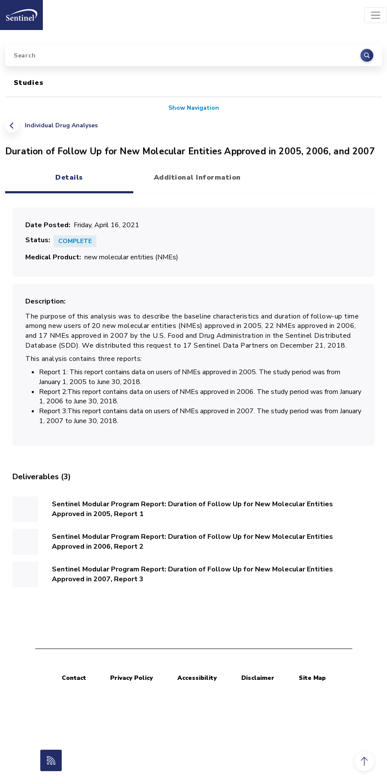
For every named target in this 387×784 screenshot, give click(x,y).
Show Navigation (193, 108)
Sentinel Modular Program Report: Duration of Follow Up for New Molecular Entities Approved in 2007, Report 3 (192, 574)
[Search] (193, 55)
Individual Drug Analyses (61, 125)
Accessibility (197, 678)
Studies (29, 82)
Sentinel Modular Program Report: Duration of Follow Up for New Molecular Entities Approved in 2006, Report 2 (192, 541)
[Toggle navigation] (375, 15)
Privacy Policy (131, 678)
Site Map (312, 678)
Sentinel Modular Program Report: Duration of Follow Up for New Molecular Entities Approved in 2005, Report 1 (192, 509)
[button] (364, 761)
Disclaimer (257, 678)
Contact (74, 678)
